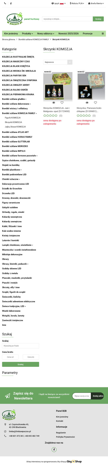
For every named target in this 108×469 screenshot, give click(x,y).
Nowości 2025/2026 (68, 33)
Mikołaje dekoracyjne (12, 254)
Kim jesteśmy (11, 33)
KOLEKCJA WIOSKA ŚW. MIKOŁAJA (19, 71)
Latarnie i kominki (10, 240)
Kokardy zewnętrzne (12, 221)
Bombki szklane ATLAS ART (15, 132)
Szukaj (20, 364)
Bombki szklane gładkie (14, 99)
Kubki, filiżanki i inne (12, 226)
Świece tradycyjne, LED (14, 306)
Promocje (88, 33)
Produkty (27, 33)
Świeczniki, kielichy (11, 297)
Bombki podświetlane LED (14, 174)
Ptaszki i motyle (9, 283)
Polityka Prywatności (65, 437)
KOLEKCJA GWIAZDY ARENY (16, 85)
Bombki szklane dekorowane (16, 104)
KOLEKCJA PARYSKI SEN (14, 75)
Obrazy (5, 259)
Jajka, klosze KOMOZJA (15, 127)
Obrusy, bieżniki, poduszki (15, 264)
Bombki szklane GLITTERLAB (16, 141)
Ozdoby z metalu (10, 273)
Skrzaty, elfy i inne (11, 287)
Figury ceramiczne (11, 202)
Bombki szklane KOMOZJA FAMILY (19, 113)
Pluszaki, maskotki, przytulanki (17, 278)
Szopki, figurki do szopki (13, 292)
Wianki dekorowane (11, 311)
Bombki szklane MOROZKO (15, 146)
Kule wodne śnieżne (11, 231)
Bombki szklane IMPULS (13, 151)
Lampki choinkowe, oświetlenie (17, 245)
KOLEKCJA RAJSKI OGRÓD (15, 90)
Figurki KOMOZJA (13, 118)
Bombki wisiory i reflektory (15, 108)
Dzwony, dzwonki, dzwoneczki (16, 198)
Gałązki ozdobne (10, 207)
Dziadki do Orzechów (12, 188)
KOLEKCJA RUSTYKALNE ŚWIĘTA (18, 57)
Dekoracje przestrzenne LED (15, 184)
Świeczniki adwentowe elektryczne (18, 301)
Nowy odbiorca (45, 33)
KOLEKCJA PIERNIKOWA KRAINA (18, 94)
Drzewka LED (8, 193)
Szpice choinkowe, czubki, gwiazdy (18, 160)
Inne (4, 325)
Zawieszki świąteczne (12, 320)
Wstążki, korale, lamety (13, 315)
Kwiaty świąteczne (11, 235)
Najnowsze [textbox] (49, 62)
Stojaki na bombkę (10, 165)
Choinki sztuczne (11, 179)
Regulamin (61, 433)
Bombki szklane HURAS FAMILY (17, 137)
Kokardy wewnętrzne (12, 217)
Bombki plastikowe (12, 169)
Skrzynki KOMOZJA (13, 122)
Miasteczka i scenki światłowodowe (19, 250)
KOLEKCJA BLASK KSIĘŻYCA (16, 66)
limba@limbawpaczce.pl (20, 431)
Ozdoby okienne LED (11, 268)
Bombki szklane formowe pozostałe (20, 155)
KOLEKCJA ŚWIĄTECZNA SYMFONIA (19, 80)
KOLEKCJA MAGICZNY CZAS (16, 61)
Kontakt (59, 421)
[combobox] (57, 62)
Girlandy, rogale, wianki (13, 212)
